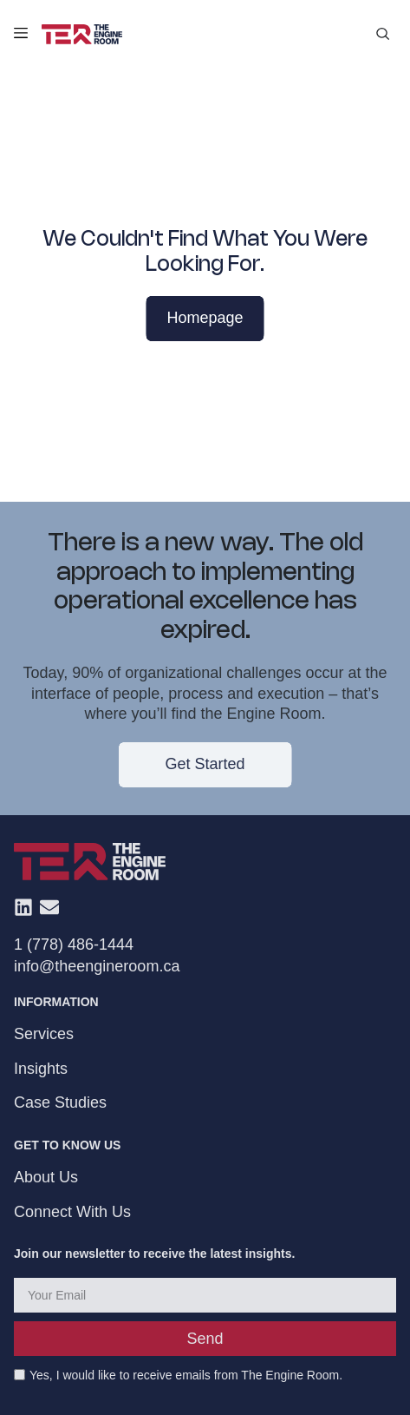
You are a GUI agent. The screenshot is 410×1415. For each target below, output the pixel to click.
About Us (46, 1177)
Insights (41, 1068)
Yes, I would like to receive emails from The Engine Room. (185, 1376)
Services (44, 1034)
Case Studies (60, 1102)
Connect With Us (72, 1212)
